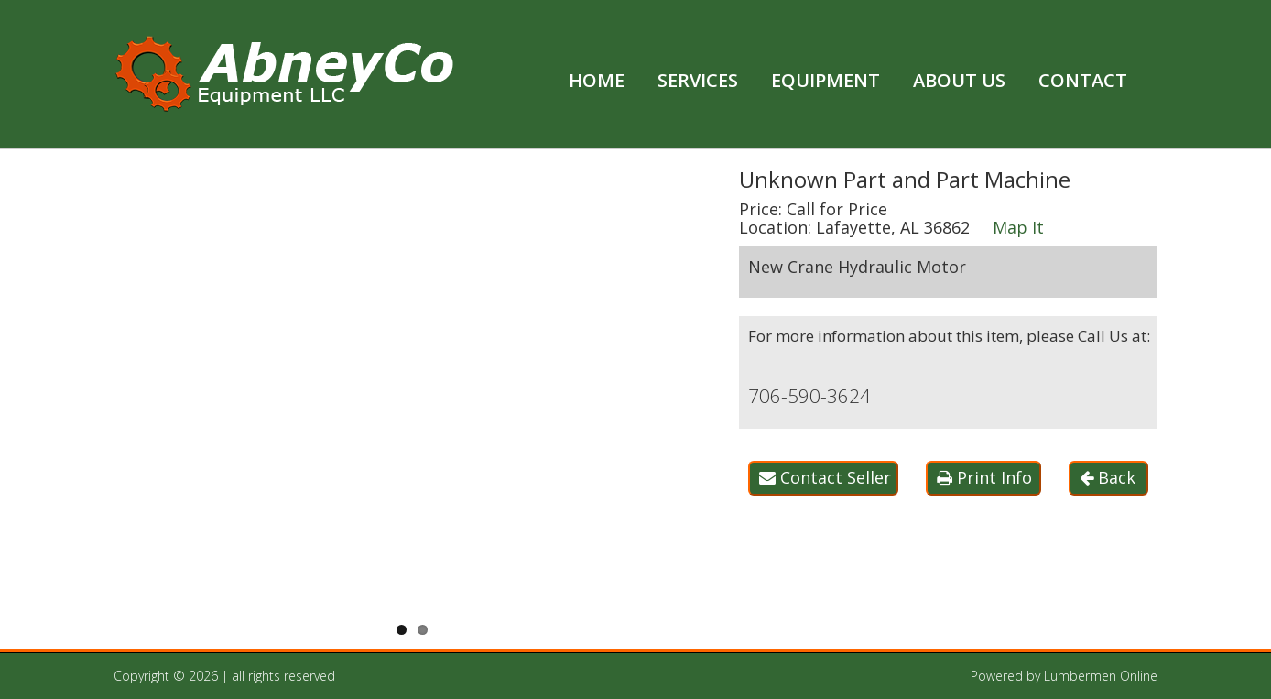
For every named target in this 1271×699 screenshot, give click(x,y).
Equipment (825, 80)
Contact (1082, 80)
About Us (959, 80)
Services (697, 80)
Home (597, 80)
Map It (1018, 227)
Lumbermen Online (1100, 675)
